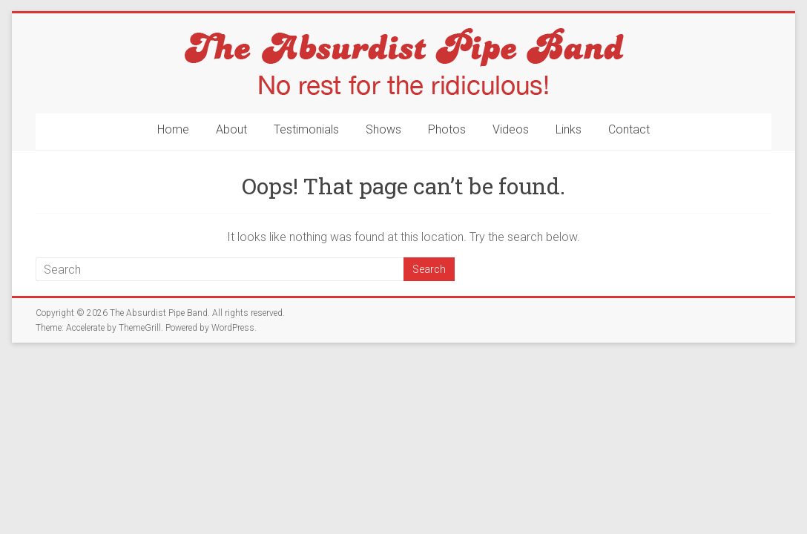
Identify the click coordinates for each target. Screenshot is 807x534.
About (231, 129)
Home (173, 129)
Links (569, 129)
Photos (447, 129)
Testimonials (306, 129)
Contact (629, 129)
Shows (383, 129)
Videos (511, 129)
